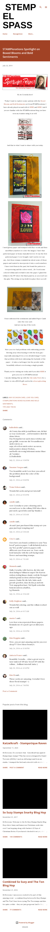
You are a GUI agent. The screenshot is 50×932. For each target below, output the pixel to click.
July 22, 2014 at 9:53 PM (19, 495)
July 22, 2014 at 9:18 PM (19, 480)
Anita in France (16, 655)
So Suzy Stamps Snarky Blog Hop (24, 812)
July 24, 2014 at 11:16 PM (19, 648)
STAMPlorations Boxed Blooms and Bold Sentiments (21, 402)
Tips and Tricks (9, 407)
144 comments (16, 837)
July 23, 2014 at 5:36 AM (19, 532)
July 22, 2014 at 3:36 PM (19, 460)
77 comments (15, 910)
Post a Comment (10, 691)
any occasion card (17, 397)
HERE (32, 107)
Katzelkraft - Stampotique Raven (25, 743)
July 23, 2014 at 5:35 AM (19, 514)
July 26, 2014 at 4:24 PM (19, 668)
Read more (42, 767)
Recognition (18, 34)
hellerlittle (13, 427)
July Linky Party (35, 378)
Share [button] (5, 410)
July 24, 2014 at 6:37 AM (19, 611)
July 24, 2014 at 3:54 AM (19, 594)
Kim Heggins (14, 638)
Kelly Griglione (15, 601)
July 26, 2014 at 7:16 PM (19, 685)
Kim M (12, 675)
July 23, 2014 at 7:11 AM (18, 559)
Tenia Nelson (15, 487)
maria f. (12, 618)
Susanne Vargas (16, 467)
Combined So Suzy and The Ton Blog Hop (23, 883)
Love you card (32, 397)
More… (31, 34)
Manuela (13, 566)
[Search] (40, 4)
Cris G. (12, 539)
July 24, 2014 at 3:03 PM (19, 631)
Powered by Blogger (25, 923)
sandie (12, 502)
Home (5, 34)
